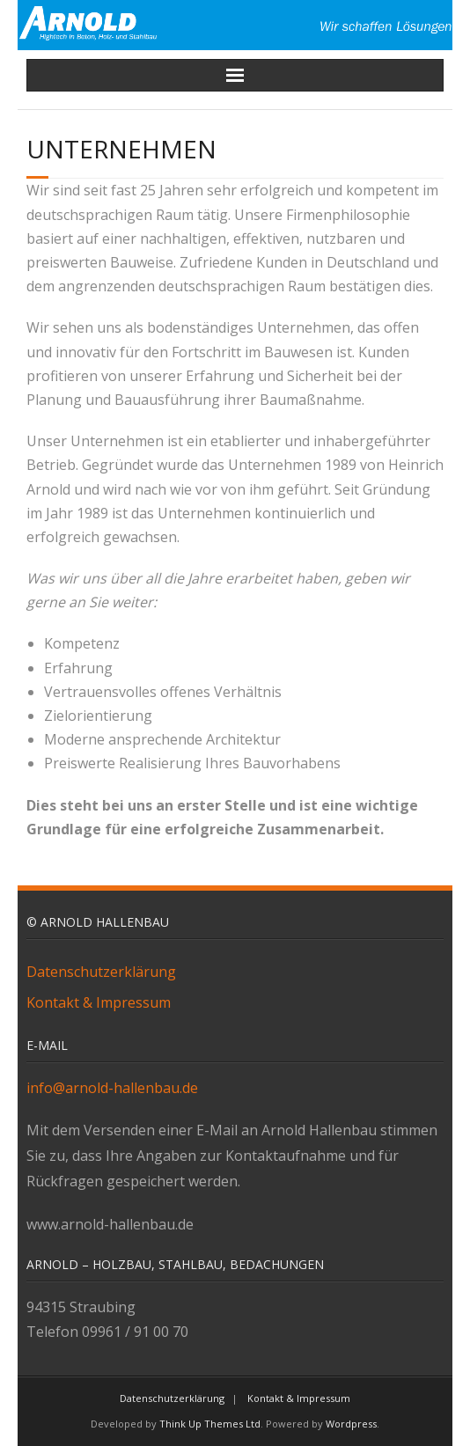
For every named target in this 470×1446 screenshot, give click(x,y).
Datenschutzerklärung (101, 971)
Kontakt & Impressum (98, 1002)
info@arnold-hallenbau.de (112, 1087)
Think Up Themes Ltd (210, 1423)
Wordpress (351, 1423)
